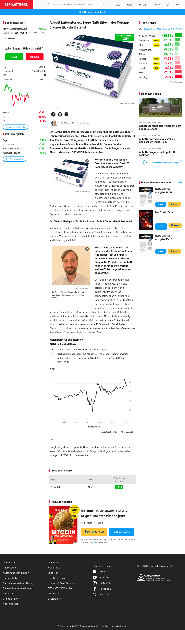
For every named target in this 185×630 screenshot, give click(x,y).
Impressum (9, 567)
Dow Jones (156, 28)
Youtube (100, 577)
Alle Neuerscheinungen (178, 182)
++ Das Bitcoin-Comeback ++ (92, 11)
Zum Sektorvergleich (14, 159)
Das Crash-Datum (165, 212)
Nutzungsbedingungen (16, 572)
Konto (95, 542)
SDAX (170, 28)
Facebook (101, 588)
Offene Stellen (11, 598)
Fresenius (143, 63)
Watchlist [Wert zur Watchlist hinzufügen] (11, 38)
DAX (140, 28)
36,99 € (161, 226)
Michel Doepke (82, 123)
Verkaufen (34, 56)
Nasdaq (147, 28)
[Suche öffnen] (48, 4)
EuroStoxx (177, 28)
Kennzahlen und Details (15, 127)
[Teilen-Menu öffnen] (53, 114)
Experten (53, 572)
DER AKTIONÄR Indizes (61, 588)
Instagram (101, 582)
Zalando (142, 67)
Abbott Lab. (56, 108)
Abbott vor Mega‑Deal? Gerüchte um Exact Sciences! (160, 127)
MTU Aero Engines (147, 35)
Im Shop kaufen (122, 532)
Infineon (142, 58)
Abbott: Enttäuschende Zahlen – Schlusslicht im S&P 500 (158, 140)
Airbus (142, 54)
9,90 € (160, 204)
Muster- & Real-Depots (61, 583)
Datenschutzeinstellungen (18, 588)
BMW (141, 44)
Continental (144, 40)
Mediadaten (9, 562)
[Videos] (157, 4)
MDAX (164, 28)
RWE (141, 72)
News (156, 40)
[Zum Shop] (118, 4)
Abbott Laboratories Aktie (15, 28)
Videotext (8, 593)
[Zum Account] (129, 4)
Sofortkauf (94, 531)
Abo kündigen (11, 603)
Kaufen (14, 56)
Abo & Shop (54, 593)
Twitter (100, 594)
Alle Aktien (54, 562)
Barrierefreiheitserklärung (18, 583)
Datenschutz (10, 577)
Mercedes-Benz (145, 49)
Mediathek (54, 567)
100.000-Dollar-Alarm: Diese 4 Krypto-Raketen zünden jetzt (104, 513)
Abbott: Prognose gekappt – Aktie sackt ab (159, 153)
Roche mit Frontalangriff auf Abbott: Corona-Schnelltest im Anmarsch (92, 353)
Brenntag (143, 77)
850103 (7, 32)
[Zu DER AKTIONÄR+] (144, 4)
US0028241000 (21, 32)
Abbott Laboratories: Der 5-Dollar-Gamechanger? (82, 349)
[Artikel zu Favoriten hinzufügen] (66, 114)
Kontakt (100, 571)
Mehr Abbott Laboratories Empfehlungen (162, 162)
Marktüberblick (56, 577)
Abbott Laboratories (117, 432)
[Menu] (177, 4)
